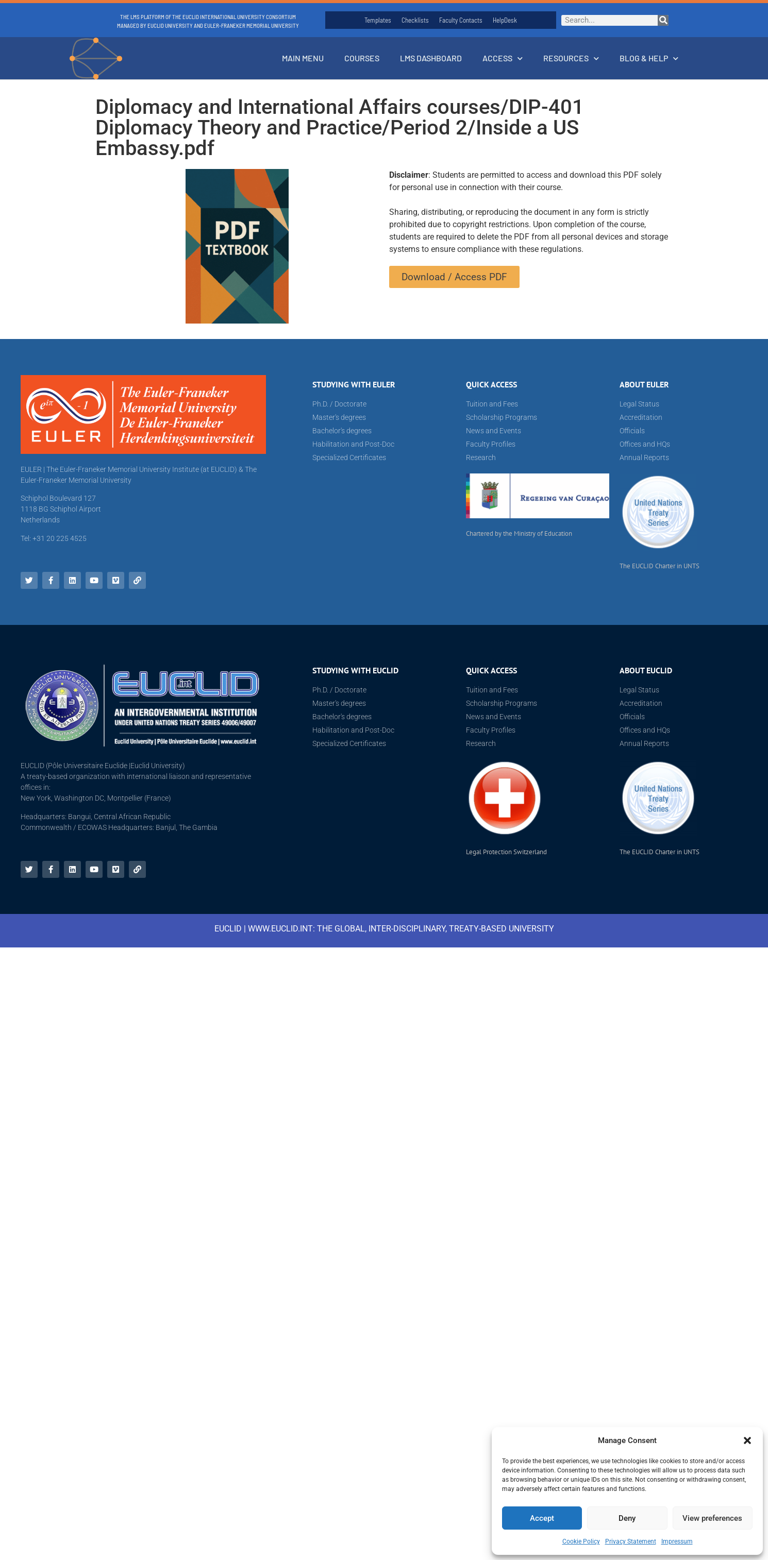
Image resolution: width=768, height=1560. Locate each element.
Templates (377, 20)
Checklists (415, 20)
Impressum (677, 1541)
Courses (361, 58)
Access (502, 58)
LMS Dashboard (431, 58)
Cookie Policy (581, 1541)
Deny (627, 1518)
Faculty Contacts (460, 20)
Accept (542, 1518)
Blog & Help (649, 58)
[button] (747, 1440)
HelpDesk (505, 20)
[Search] (663, 20)
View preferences (712, 1518)
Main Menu (303, 58)
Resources (571, 58)
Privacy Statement (630, 1541)
